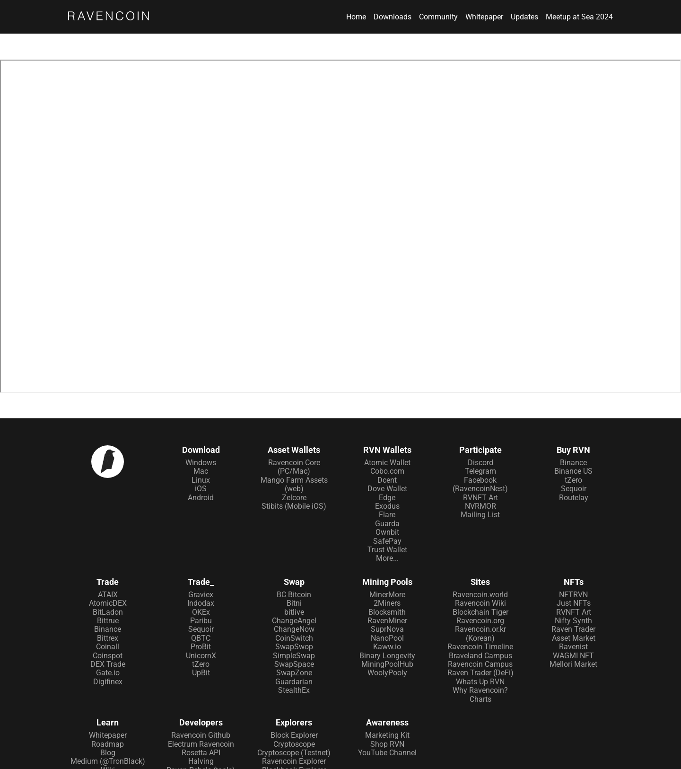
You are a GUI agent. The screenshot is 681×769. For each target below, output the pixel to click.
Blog (107, 752)
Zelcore (294, 497)
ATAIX (108, 594)
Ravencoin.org (480, 620)
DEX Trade (107, 664)
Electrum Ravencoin (201, 744)
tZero (573, 480)
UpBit (201, 672)
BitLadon (108, 612)
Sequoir (573, 488)
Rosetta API (201, 752)
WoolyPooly (387, 672)
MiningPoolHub (387, 664)
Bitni (294, 603)
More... (387, 558)
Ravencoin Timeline (480, 646)
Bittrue (108, 620)
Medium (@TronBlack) (107, 761)
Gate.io (108, 672)
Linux (201, 480)
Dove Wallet (387, 488)
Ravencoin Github (200, 735)
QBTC (200, 638)
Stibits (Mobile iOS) (294, 506)
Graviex (200, 594)
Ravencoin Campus (480, 664)
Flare (387, 514)
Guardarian (294, 681)
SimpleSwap (294, 655)
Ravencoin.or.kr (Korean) (480, 633)
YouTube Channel (387, 752)
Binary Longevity (387, 655)
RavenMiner (387, 620)
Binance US (573, 471)
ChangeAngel (294, 620)
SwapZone (294, 672)
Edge (387, 497)
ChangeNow (294, 629)
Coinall (107, 646)
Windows (200, 462)
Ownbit (387, 532)
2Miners (387, 603)
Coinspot (107, 655)
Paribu (201, 620)
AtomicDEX (108, 603)
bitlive (294, 612)
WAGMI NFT (573, 655)
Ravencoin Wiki (480, 603)
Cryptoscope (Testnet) (294, 752)
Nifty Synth (573, 620)
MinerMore (387, 594)
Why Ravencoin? (480, 690)
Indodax (200, 603)
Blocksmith (387, 612)
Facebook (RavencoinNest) (480, 484)
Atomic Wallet (387, 462)
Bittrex (107, 638)
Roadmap (107, 744)
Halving (201, 761)
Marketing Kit (387, 735)
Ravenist (573, 646)
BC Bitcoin (294, 594)
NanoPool (387, 638)
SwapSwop (294, 646)
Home (356, 17)
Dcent (387, 480)
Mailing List (480, 514)
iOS (201, 488)
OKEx (201, 612)
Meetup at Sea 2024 (579, 17)
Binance (573, 462)
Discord (480, 462)
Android (201, 497)
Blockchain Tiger (480, 612)
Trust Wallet (387, 549)
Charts (480, 699)
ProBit (201, 646)
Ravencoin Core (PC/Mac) (294, 467)
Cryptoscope (294, 744)
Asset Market (573, 638)
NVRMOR (480, 506)
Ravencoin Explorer (294, 761)
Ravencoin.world (480, 594)
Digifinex (107, 681)
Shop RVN (387, 744)
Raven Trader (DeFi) (480, 672)
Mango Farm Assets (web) (294, 484)
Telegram (480, 471)
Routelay (573, 497)
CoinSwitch (294, 638)
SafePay (387, 541)
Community (438, 17)
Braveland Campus (480, 655)
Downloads (392, 17)
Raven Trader (573, 629)
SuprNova (387, 629)
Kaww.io (387, 646)
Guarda (387, 523)
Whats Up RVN (480, 681)
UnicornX (201, 655)
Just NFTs (574, 603)
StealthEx (294, 690)
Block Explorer (294, 735)
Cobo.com (387, 471)
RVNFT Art (480, 497)
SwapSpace (294, 664)
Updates (524, 17)
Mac (200, 471)
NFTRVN (573, 594)
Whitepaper (484, 17)
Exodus (387, 506)
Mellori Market (573, 664)
